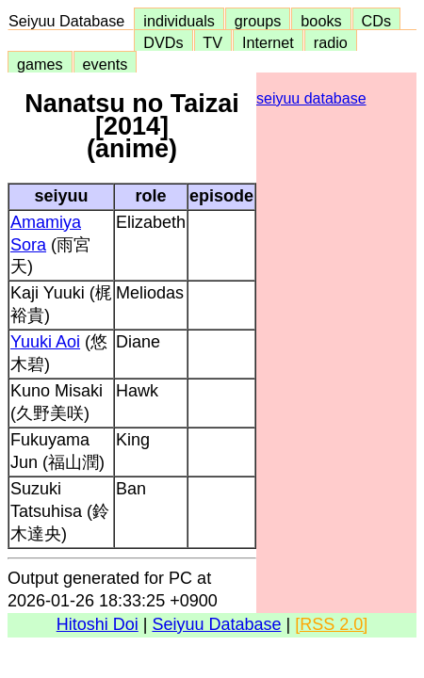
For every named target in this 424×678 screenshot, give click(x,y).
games (40, 64)
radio (330, 42)
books (321, 20)
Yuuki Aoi (45, 341)
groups (258, 20)
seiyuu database (311, 98)
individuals (179, 20)
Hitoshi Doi (98, 624)
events (105, 64)
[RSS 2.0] (331, 624)
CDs (376, 20)
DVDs (163, 42)
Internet (268, 42)
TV (213, 42)
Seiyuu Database (70, 20)
